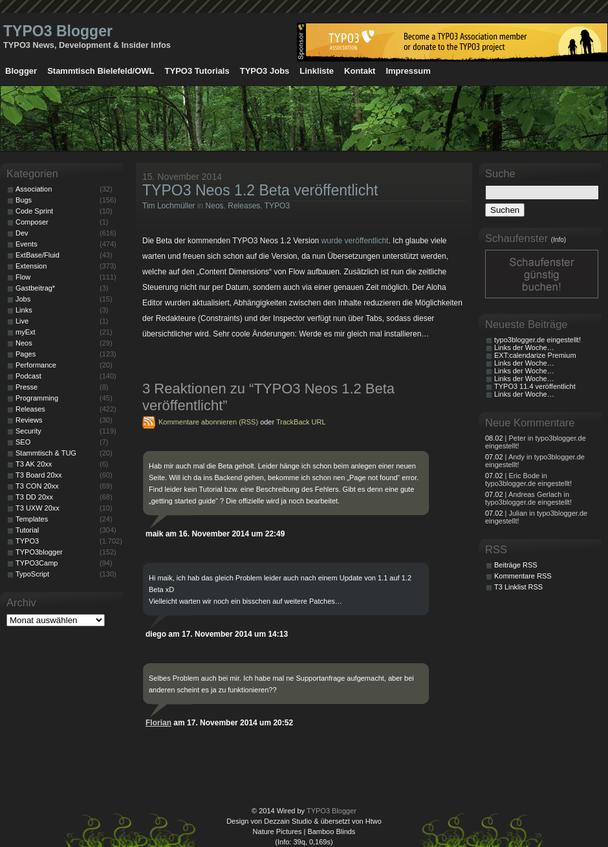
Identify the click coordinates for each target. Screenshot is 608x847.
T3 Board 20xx (39, 475)
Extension (31, 266)
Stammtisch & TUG (46, 453)
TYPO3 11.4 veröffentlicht (535, 386)
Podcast (28, 376)
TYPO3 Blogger (58, 31)
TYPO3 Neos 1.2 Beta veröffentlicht (260, 190)
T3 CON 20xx (37, 486)
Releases (244, 205)
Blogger (21, 71)
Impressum (407, 71)
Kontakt (359, 71)
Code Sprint (34, 211)
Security (28, 431)
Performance (36, 365)
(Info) (558, 239)
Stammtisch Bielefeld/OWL (100, 71)
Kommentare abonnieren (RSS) (208, 422)
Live (22, 321)
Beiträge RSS (515, 565)
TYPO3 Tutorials (197, 71)
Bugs (24, 200)
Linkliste (316, 71)
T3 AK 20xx (34, 464)
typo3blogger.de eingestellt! (537, 340)
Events (27, 244)
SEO (23, 442)
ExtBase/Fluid (38, 255)
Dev (22, 233)
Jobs (23, 299)
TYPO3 (277, 205)
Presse (27, 387)
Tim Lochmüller (168, 205)
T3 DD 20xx (34, 497)
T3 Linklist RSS (518, 587)
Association (34, 189)
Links (24, 310)
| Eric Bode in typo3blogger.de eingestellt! (528, 479)
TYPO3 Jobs (265, 71)
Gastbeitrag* (35, 288)
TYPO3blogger (39, 552)
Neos (215, 205)
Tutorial (27, 530)
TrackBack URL (301, 422)
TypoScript (32, 574)
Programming (37, 398)
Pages (26, 354)
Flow (23, 277)
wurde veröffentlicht (355, 240)
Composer (32, 222)
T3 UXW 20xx (38, 508)
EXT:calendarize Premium (535, 355)
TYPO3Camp (37, 563)
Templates (32, 519)
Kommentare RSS (523, 576)
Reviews (29, 420)
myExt (26, 332)
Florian (158, 722)
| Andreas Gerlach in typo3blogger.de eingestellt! (528, 498)
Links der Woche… (524, 347)
